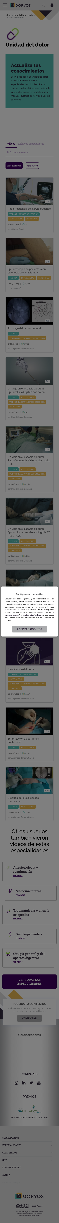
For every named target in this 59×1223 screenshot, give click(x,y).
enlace (12, 618)
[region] (29, 611)
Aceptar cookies (29, 629)
